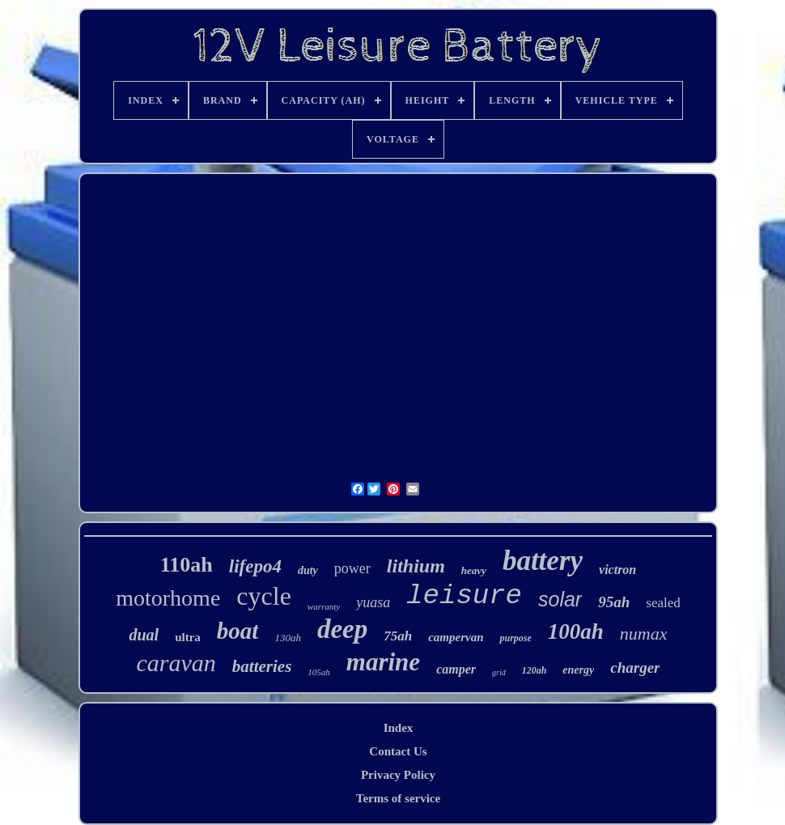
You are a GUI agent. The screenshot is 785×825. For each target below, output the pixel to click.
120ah (534, 670)
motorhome (168, 597)
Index (399, 727)
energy (578, 670)
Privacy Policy (398, 774)
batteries (262, 666)
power (352, 568)
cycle (263, 595)
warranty (324, 606)
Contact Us (397, 751)
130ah (287, 638)
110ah (186, 564)
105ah (319, 672)
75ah (398, 636)
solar (560, 599)
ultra (188, 637)
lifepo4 (255, 566)
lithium (416, 565)
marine (383, 662)
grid (499, 672)
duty (308, 570)
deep (342, 629)
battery (543, 560)
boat (238, 631)
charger (635, 667)
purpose (515, 638)
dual (144, 635)
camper (456, 669)
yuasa (373, 602)
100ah (576, 631)
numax (644, 633)
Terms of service (398, 798)
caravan (176, 662)
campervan (455, 637)
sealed (663, 602)
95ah (614, 601)
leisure (464, 595)
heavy (473, 570)
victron (617, 569)
